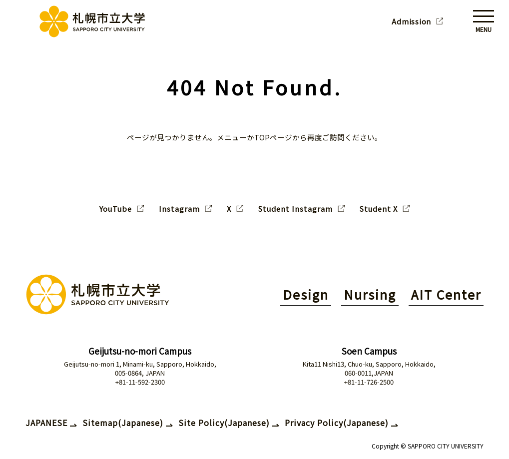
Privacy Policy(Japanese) (337, 423)
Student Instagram (295, 209)
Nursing (370, 294)
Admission (411, 21)
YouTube (115, 209)
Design (306, 294)
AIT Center (446, 294)
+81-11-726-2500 (369, 382)
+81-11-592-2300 (140, 382)
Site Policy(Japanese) (224, 423)
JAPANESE (46, 423)
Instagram (179, 209)
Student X (379, 209)
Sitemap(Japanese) (122, 423)
